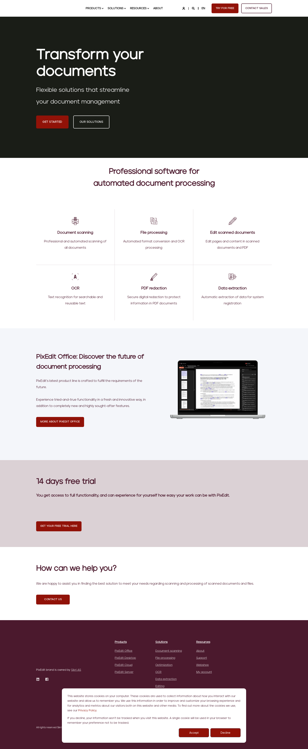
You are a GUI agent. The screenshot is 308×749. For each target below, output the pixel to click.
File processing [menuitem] (165, 658)
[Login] (184, 8)
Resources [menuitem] (203, 642)
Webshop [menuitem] (202, 665)
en (203, 8)
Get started (52, 122)
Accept (194, 732)
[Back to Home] (55, 8)
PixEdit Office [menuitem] (123, 651)
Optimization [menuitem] (163, 665)
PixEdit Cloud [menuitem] (123, 665)
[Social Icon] (39, 661)
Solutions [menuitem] (161, 642)
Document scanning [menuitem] (168, 651)
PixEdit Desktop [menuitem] (125, 658)
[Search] (193, 8)
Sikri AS (76, 652)
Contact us (53, 599)
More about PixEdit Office (60, 421)
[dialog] (154, 715)
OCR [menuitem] (158, 672)
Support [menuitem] (201, 658)
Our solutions (91, 122)
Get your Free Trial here (58, 526)
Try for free (225, 8)
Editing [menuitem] (159, 686)
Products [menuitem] (121, 642)
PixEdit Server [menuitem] (124, 672)
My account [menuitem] (204, 672)
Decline (225, 732)
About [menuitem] (200, 651)
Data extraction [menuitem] (166, 679)
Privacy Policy (87, 710)
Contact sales (256, 8)
